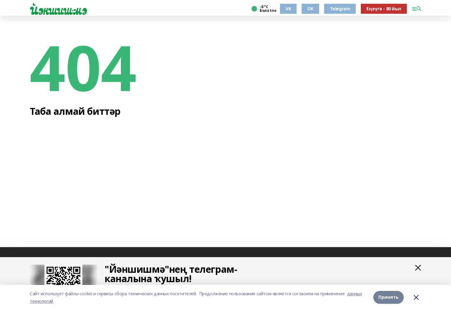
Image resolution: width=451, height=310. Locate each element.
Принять (388, 297)
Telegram (340, 9)
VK (288, 9)
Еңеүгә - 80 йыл (383, 9)
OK (310, 9)
